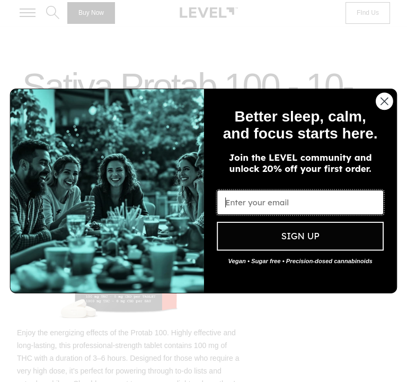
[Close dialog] (384, 101)
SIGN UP (300, 236)
